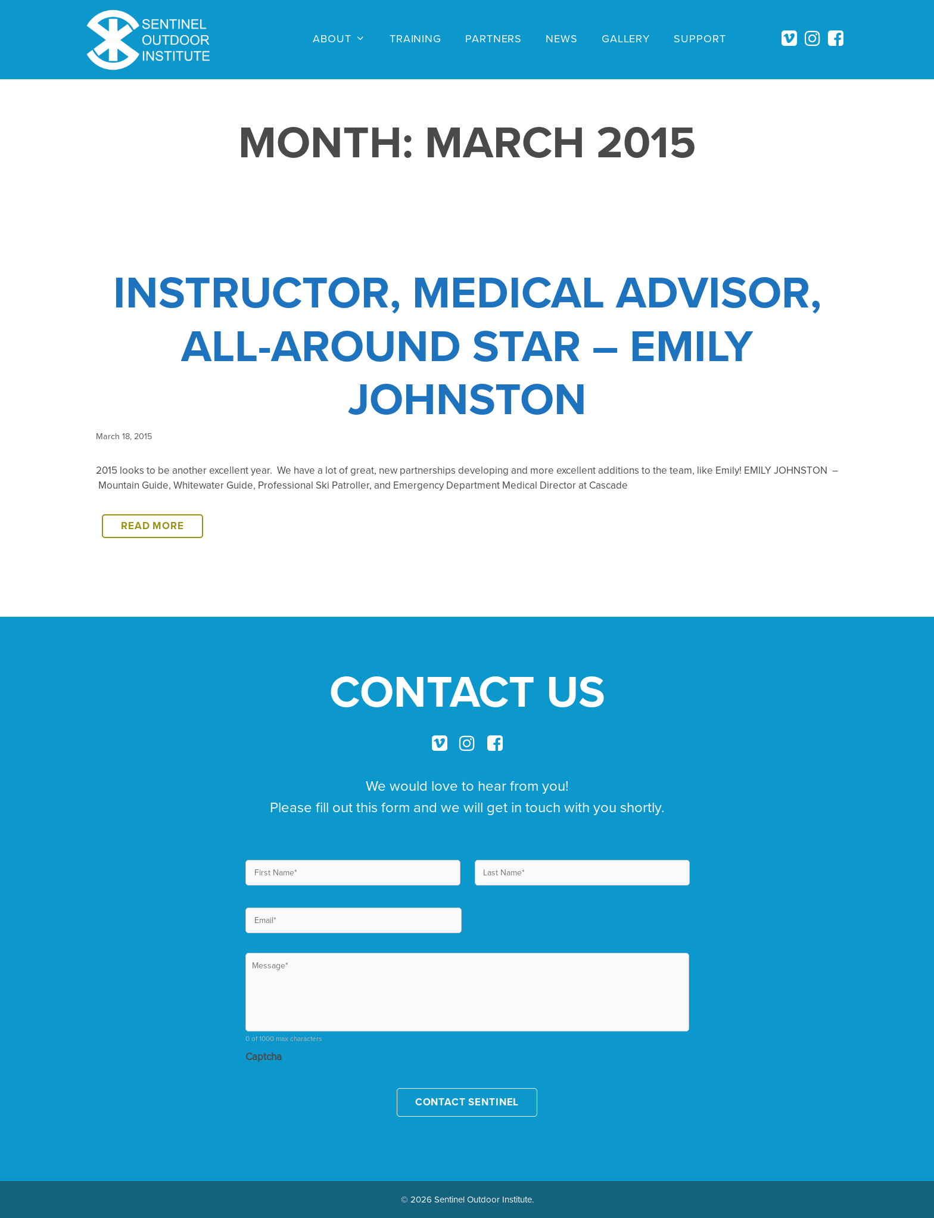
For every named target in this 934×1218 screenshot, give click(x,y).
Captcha (263, 1056)
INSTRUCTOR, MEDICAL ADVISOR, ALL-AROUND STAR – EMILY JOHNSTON (467, 345)
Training (415, 38)
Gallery (626, 38)
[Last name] (582, 872)
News (562, 38)
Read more (162, 528)
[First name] (352, 872)
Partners (493, 38)
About (345, 38)
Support (700, 38)
